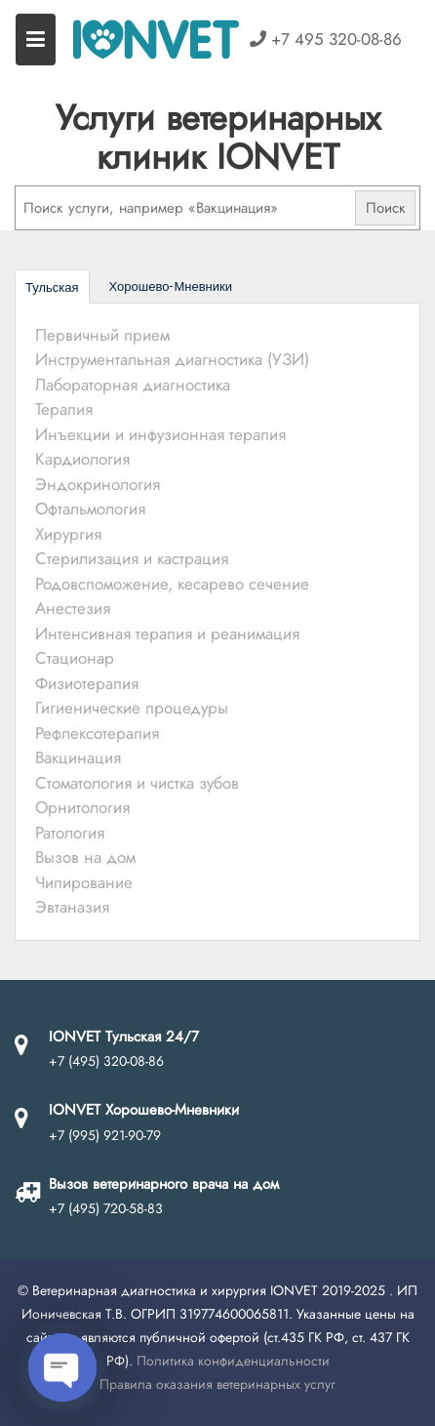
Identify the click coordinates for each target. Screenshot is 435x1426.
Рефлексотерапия (97, 733)
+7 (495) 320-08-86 (106, 1061)
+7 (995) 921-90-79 (105, 1135)
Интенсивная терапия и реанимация (167, 633)
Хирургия (68, 534)
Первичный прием (102, 334)
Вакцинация (78, 757)
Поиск (386, 208)
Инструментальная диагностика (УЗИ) (172, 359)
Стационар (74, 658)
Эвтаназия (72, 906)
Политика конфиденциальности (233, 1360)
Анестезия (72, 608)
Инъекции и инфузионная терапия (160, 434)
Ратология (69, 832)
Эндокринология (97, 484)
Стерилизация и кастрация (131, 558)
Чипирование (84, 882)
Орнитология (82, 807)
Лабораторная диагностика (132, 384)
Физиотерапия (86, 683)
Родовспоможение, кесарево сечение (172, 583)
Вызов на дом (85, 857)
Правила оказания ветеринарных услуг (217, 1384)
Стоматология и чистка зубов (137, 782)
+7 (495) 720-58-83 (106, 1208)
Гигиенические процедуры (131, 707)
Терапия (64, 409)
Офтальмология (90, 508)
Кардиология (82, 458)
